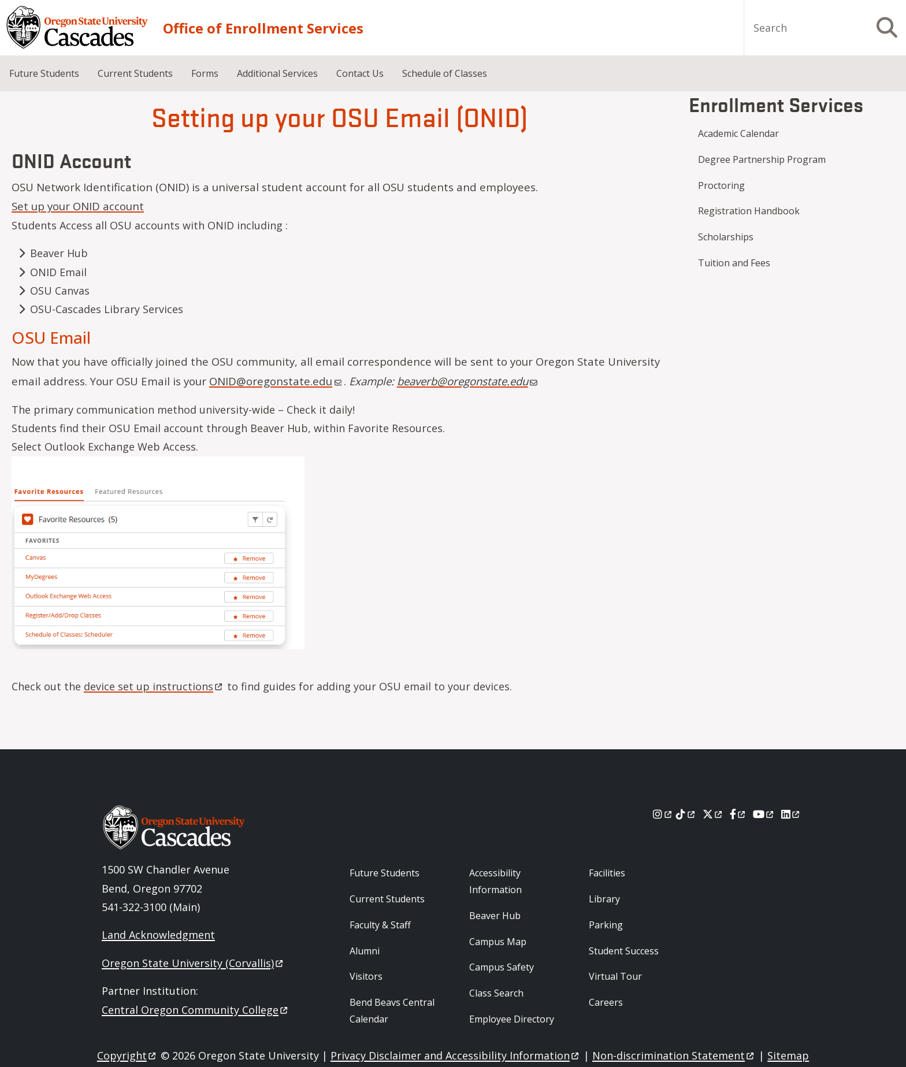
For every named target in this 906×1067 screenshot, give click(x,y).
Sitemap (788, 1055)
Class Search (496, 993)
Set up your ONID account (78, 206)
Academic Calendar (738, 133)
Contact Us (360, 73)
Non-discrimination (674, 1055)
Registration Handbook (749, 211)
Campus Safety (501, 967)
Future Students (44, 73)
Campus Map (497, 941)
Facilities (607, 873)
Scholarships (725, 236)
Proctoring (721, 185)
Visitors (366, 976)
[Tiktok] (686, 814)
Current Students (135, 73)
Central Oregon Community (195, 1010)
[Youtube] (764, 814)
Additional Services (277, 73)
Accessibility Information (495, 881)
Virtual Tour (615, 976)
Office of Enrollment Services (263, 28)
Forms (204, 73)
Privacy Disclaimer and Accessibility (456, 1055)
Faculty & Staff (380, 925)
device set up (154, 686)
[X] (713, 814)
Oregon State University (193, 963)
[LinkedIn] (791, 814)
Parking (606, 925)
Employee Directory (511, 1019)
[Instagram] (663, 814)
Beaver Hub (495, 915)
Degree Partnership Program (762, 159)
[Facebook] (738, 814)
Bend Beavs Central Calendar (392, 1010)
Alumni (365, 951)
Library (604, 899)
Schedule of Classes (444, 73)
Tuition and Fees (734, 262)
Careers (606, 1002)
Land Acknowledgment (158, 935)
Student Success (624, 951)
